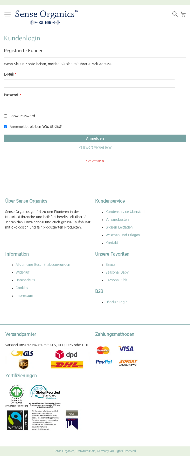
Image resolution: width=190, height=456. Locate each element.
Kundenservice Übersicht (125, 212)
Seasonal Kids (116, 280)
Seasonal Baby (117, 272)
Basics (110, 265)
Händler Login (116, 302)
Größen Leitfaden (119, 227)
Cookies (22, 288)
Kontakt (111, 243)
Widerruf (22, 272)
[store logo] (46, 17)
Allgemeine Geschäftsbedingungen (43, 265)
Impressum (24, 296)
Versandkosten (117, 220)
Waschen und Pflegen (122, 235)
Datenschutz (26, 280)
